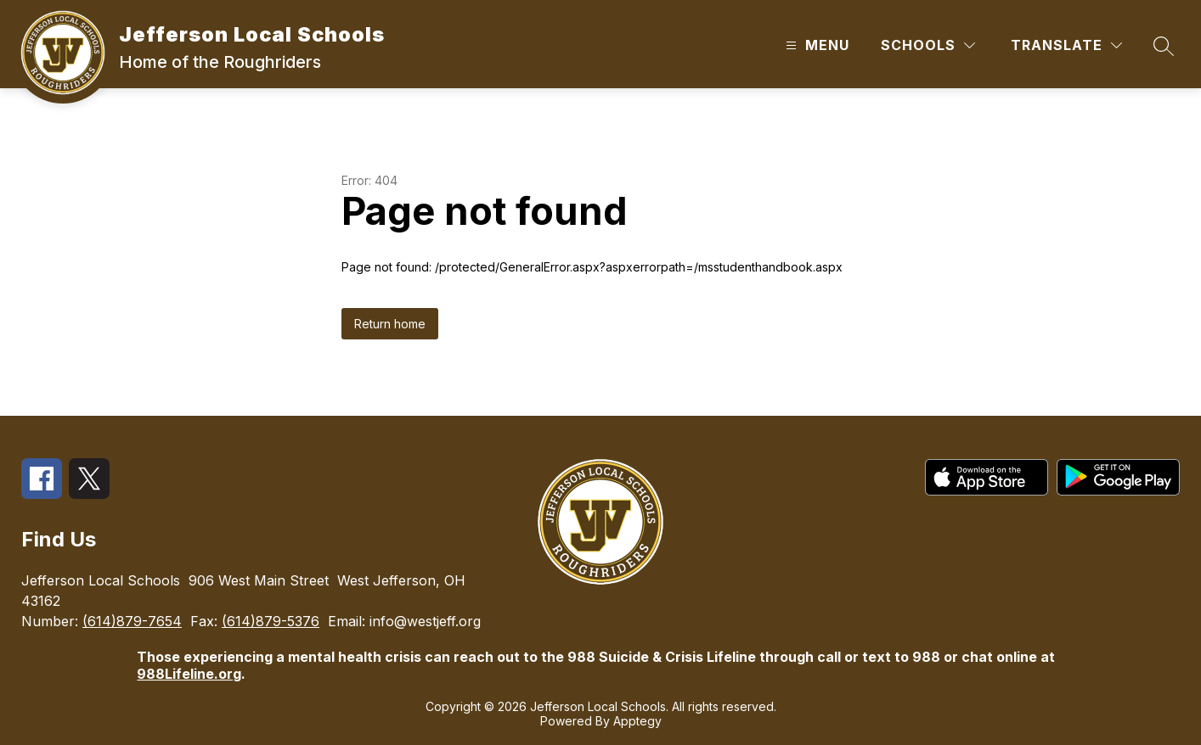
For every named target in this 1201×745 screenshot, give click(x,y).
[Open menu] (815, 45)
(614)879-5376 (270, 621)
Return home (390, 323)
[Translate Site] (1066, 45)
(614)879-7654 (132, 621)
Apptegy (637, 721)
